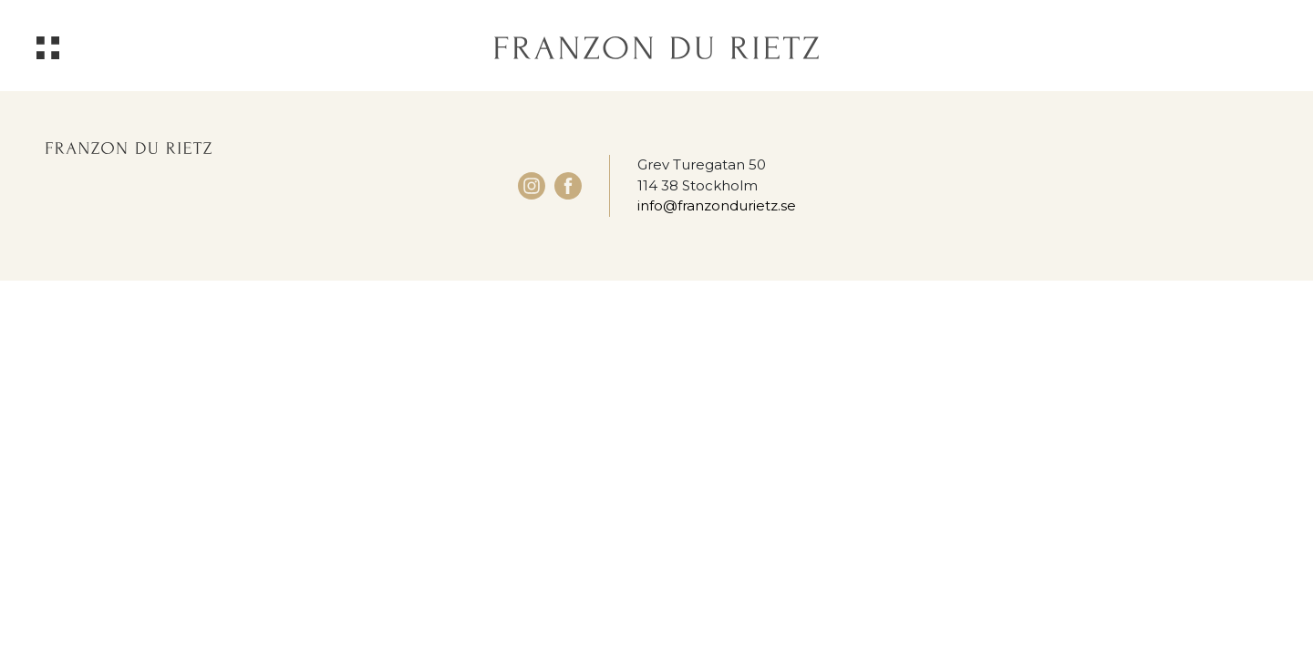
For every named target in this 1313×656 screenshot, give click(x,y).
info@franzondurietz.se (716, 205)
